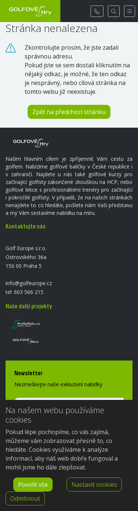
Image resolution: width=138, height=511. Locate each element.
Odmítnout (25, 498)
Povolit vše (33, 484)
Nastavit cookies (94, 484)
